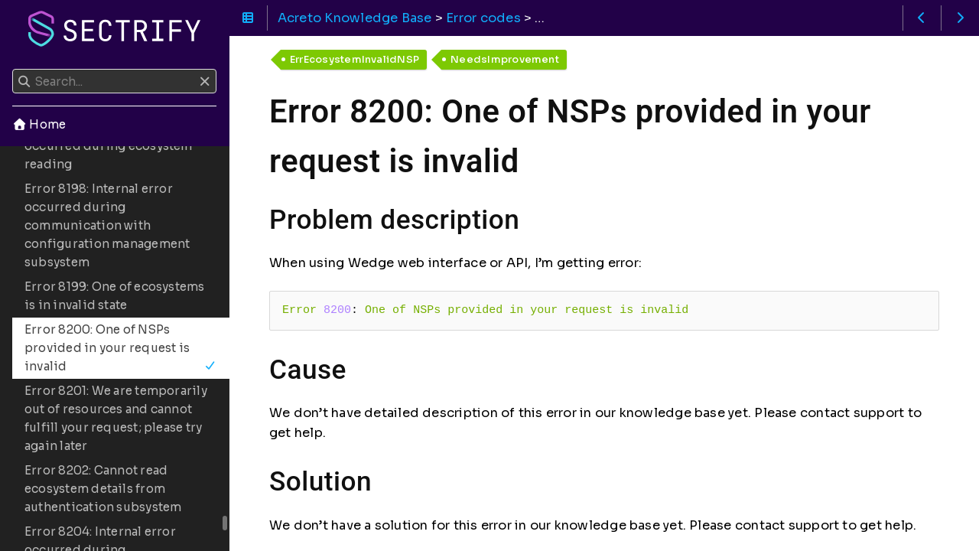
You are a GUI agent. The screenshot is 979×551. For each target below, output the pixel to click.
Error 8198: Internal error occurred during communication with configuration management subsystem (107, 225)
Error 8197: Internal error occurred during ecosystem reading (108, 145)
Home (39, 124)
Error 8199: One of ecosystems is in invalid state (114, 295)
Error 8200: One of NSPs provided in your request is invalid (120, 347)
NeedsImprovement (504, 59)
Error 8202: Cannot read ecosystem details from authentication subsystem (102, 488)
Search (13, 69)
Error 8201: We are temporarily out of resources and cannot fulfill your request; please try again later (115, 418)
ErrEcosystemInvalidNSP (354, 59)
